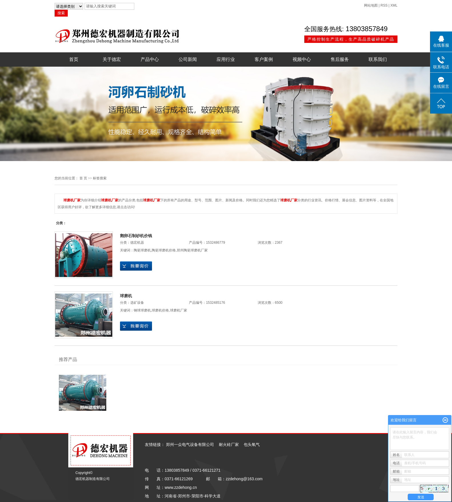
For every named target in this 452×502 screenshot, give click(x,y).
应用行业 (226, 59)
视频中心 (302, 59)
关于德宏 (112, 59)
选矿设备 (137, 303)
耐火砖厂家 (229, 444)
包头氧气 (252, 444)
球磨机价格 (160, 310)
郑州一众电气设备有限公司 (190, 444)
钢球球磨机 (142, 310)
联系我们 (378, 59)
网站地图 (371, 5)
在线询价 (136, 266)
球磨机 (126, 295)
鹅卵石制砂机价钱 (136, 235)
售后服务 (340, 59)
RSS (384, 5)
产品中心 (150, 59)
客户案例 (264, 59)
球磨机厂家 (178, 310)
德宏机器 (137, 243)
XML (393, 5)
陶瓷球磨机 (142, 250)
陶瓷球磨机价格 (164, 250)
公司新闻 (188, 59)
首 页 (83, 178)
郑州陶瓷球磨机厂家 (192, 250)
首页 (73, 59)
